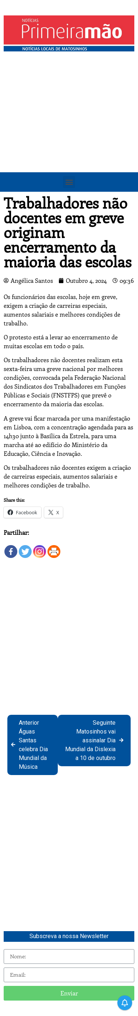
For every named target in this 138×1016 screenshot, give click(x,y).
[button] (69, 182)
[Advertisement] (69, 128)
